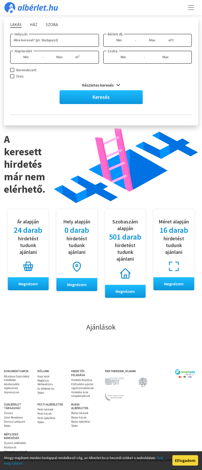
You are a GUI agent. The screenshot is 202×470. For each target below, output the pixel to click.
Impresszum (11, 392)
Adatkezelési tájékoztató (11, 386)
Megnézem (28, 283)
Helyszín (21, 34)
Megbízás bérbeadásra (45, 382)
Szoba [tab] (52, 24)
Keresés (101, 97)
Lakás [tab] (16, 24)
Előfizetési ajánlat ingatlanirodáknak (82, 386)
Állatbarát (10, 447)
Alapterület (23, 51)
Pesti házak (44, 414)
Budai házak (79, 417)
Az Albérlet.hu (45, 388)
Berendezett (26, 70)
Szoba (113, 51)
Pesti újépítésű (46, 418)
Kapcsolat (43, 376)
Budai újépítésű (80, 421)
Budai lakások (79, 413)
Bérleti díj (115, 34)
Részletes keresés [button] (101, 85)
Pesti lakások (45, 409)
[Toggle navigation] (191, 7)
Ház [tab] (33, 24)
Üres (20, 76)
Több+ (40, 393)
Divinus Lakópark (14, 421)
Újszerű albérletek (15, 443)
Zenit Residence (13, 417)
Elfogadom (185, 460)
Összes (8, 413)
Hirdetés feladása (81, 380)
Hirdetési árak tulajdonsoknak (80, 394)
